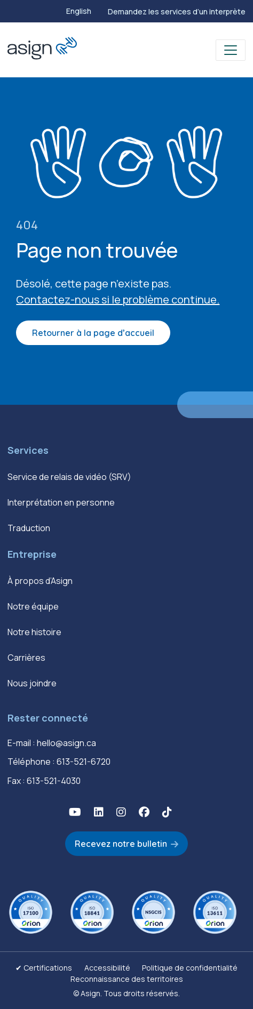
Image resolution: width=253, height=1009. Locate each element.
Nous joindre (32, 683)
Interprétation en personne (61, 502)
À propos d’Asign (40, 581)
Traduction (28, 528)
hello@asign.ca (66, 743)
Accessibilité (107, 968)
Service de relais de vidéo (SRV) (69, 477)
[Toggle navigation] (231, 50)
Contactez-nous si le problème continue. (117, 299)
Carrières (26, 657)
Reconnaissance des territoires (126, 979)
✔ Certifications (43, 968)
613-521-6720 (83, 761)
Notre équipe (33, 606)
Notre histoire (34, 632)
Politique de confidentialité (190, 968)
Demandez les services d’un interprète (177, 11)
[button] (75, 812)
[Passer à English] (79, 11)
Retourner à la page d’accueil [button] (93, 332)
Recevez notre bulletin (121, 843)
